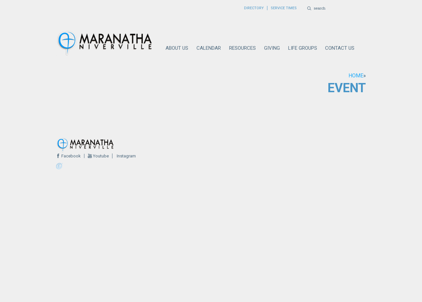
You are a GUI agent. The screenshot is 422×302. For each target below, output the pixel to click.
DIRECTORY (254, 8)
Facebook (70, 156)
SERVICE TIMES (284, 8)
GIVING (272, 48)
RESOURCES (242, 48)
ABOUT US (177, 48)
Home (355, 75)
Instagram (126, 155)
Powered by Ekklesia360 (59, 166)
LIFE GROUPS (302, 48)
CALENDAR (208, 48)
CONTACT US (339, 48)
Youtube (100, 156)
